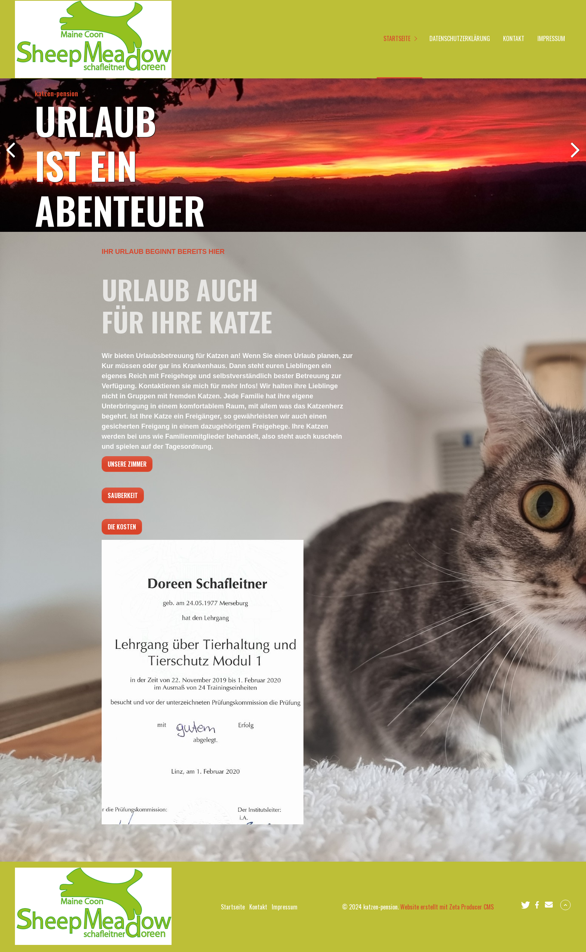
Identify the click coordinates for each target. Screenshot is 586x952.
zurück (11, 156)
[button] (525, 905)
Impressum (551, 38)
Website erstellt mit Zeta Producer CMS (447, 906)
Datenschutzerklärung (459, 38)
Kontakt (513, 38)
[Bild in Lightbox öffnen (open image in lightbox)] (202, 682)
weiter (574, 156)
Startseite (396, 38)
